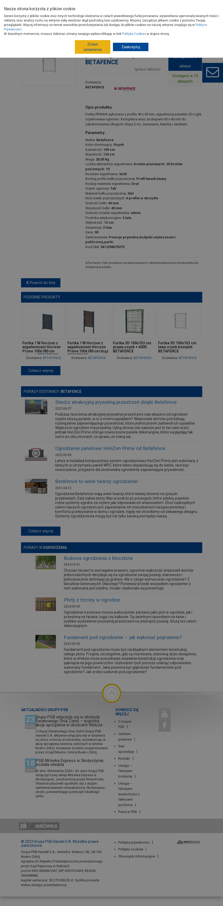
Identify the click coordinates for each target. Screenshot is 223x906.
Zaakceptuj (130, 47)
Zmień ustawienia (93, 47)
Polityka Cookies (134, 34)
